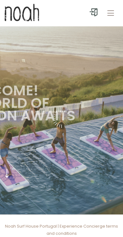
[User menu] (93, 12)
